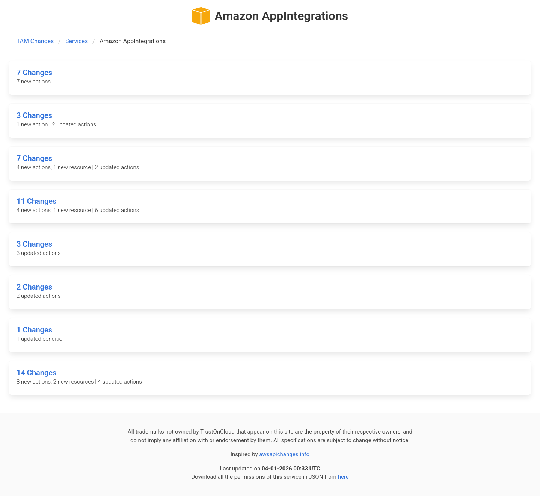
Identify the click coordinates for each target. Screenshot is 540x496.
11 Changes (36, 201)
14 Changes (36, 372)
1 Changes (34, 329)
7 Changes (34, 72)
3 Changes (34, 115)
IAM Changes (36, 41)
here (343, 476)
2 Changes (34, 286)
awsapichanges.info (284, 454)
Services (76, 41)
